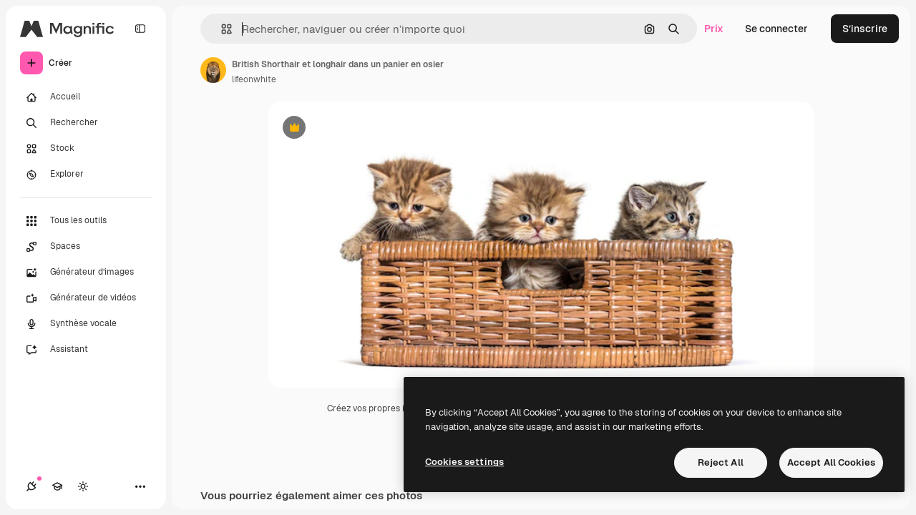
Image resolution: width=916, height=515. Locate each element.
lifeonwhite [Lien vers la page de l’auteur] (254, 79)
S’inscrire (864, 28)
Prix (713, 28)
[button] (220, 29)
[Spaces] (86, 246)
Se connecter (776, 28)
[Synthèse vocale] (86, 324)
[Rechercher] (86, 123)
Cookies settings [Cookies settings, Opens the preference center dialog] (464, 462)
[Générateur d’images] (86, 272)
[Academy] (57, 486)
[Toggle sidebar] (140, 28)
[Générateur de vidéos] (86, 298)
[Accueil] (86, 97)
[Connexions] (31, 486)
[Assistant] (86, 349)
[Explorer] (86, 174)
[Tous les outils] (86, 221)
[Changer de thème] (83, 486)
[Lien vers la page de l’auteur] (213, 70)
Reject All (721, 462)
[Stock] (86, 148)
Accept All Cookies (831, 462)
